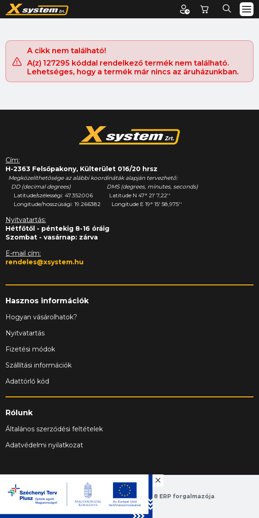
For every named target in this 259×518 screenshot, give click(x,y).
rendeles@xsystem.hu (45, 262)
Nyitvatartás (25, 333)
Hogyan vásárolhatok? (41, 317)
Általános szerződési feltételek (54, 429)
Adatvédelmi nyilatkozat (44, 445)
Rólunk (19, 412)
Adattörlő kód (27, 381)
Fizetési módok (30, 349)
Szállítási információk (39, 365)
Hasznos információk (47, 300)
